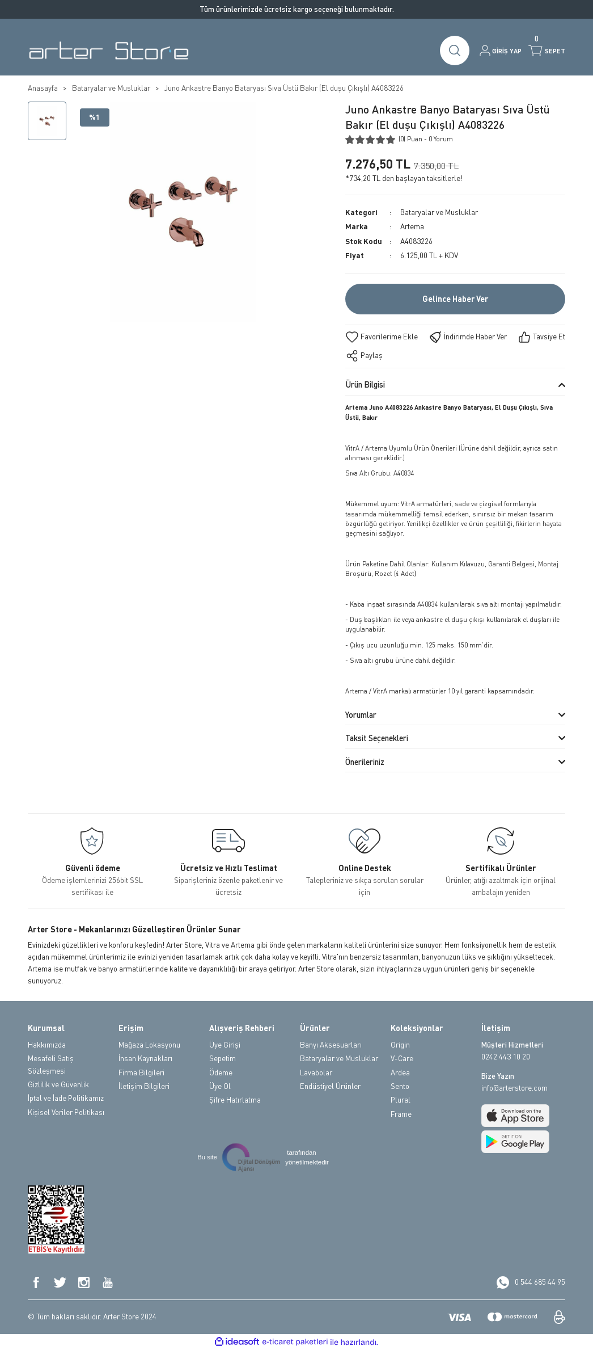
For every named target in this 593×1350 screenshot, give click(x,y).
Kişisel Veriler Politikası (66, 1112)
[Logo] (108, 50)
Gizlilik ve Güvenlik (58, 1084)
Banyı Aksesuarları (331, 1044)
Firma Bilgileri (141, 1072)
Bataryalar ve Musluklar (439, 212)
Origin (400, 1044)
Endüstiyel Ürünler (330, 1086)
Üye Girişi (224, 1044)
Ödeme (220, 1072)
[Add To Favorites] (381, 337)
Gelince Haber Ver (455, 299)
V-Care (402, 1058)
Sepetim (222, 1058)
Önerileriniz (364, 762)
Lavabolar (316, 1072)
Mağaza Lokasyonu (149, 1044)
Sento (400, 1086)
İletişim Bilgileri (144, 1086)
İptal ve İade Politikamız (66, 1098)
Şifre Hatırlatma (235, 1099)
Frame (401, 1113)
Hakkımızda (47, 1044)
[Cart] (546, 50)
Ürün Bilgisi (365, 384)
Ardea (400, 1072)
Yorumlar (360, 715)
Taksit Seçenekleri (376, 738)
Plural (400, 1099)
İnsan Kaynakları (145, 1058)
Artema (412, 226)
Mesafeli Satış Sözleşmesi (51, 1064)
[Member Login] (501, 50)
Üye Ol (220, 1086)
